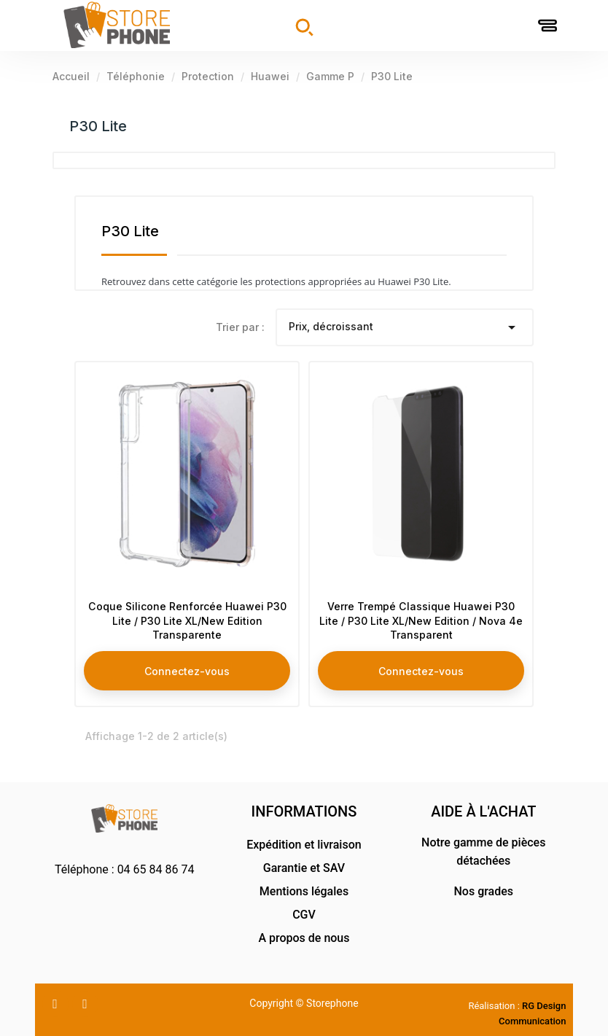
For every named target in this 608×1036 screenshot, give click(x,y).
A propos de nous (303, 938)
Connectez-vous (187, 666)
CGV (304, 915)
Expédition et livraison (303, 845)
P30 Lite (98, 126)
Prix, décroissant (405, 327)
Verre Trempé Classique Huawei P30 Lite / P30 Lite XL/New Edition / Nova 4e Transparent (421, 616)
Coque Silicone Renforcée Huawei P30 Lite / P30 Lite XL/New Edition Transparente (187, 616)
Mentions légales (304, 891)
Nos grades (483, 891)
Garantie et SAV (304, 868)
